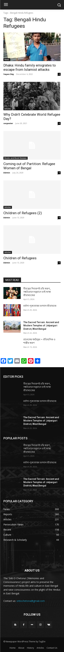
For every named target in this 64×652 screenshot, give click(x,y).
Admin (6, 172)
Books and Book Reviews (15, 158)
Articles (7, 109)
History (30, 647)
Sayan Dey (8, 74)
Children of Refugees (20, 258)
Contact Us (52, 647)
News (6, 59)
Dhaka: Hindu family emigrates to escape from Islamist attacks (29, 67)
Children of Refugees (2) (22, 213)
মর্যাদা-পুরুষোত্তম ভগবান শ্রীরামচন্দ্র (39, 305)
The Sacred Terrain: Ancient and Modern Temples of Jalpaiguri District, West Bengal (41, 325)
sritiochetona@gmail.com (31, 600)
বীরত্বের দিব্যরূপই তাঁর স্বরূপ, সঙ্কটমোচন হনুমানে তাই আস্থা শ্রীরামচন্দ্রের (37, 292)
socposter (8, 123)
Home (13, 647)
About (21, 647)
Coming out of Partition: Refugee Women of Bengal (29, 166)
